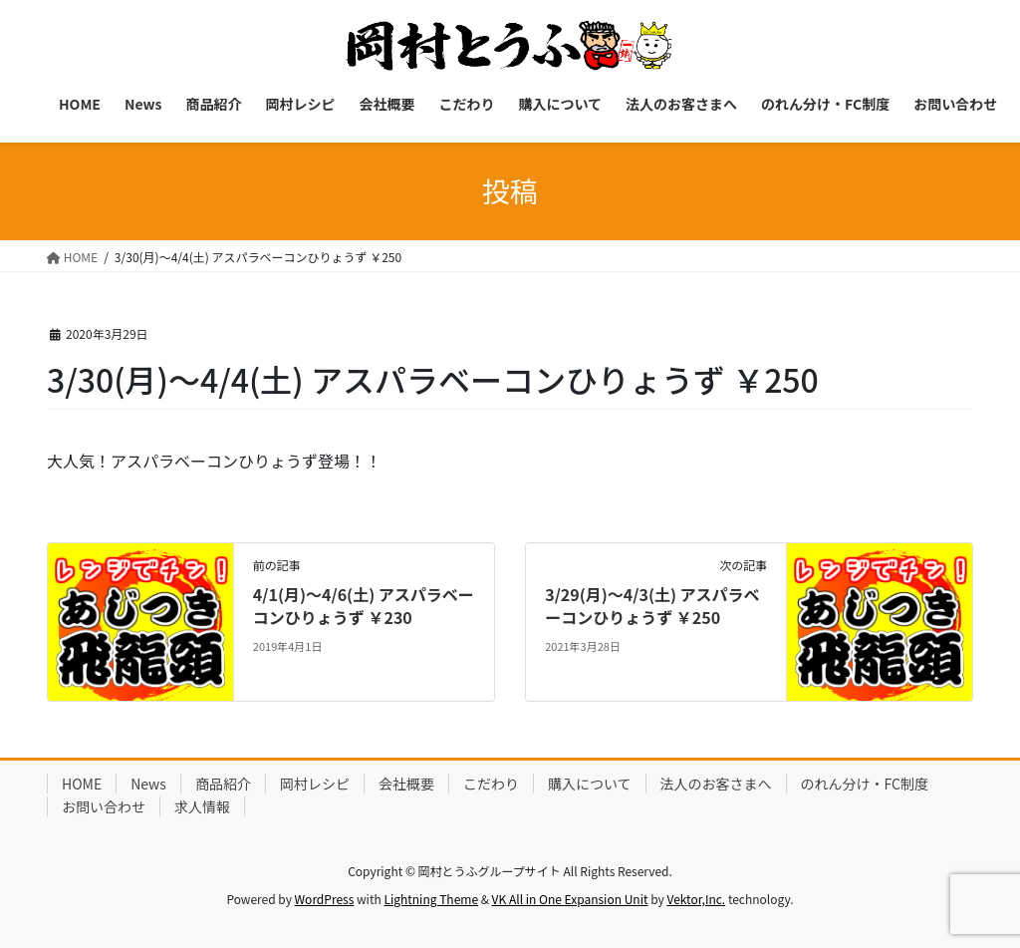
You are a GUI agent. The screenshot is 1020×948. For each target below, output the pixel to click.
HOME (82, 783)
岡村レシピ (315, 783)
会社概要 (406, 783)
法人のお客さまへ (716, 783)
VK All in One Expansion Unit (570, 898)
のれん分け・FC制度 (864, 783)
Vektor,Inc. (695, 898)
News (148, 783)
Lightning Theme (430, 898)
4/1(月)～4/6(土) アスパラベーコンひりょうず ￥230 (363, 605)
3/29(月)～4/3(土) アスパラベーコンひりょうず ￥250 (652, 605)
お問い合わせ (103, 806)
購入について (590, 783)
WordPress (325, 898)
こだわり (491, 783)
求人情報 (202, 806)
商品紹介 (223, 783)
